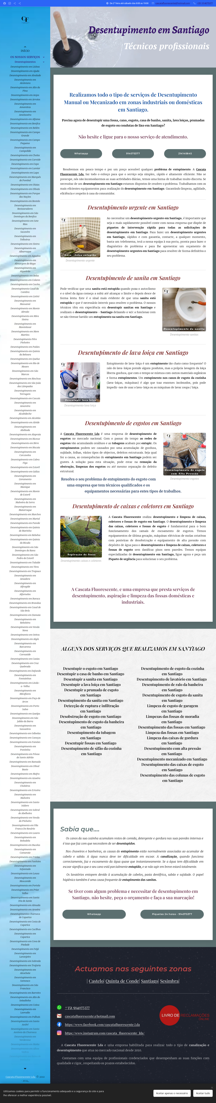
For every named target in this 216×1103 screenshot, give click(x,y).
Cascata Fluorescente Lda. (21, 1076)
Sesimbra (169, 981)
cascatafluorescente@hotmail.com (172, 3)
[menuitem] (25, 51)
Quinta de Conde (122, 981)
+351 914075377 (205, 3)
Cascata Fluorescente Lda (82, 433)
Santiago (149, 981)
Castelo (96, 981)
